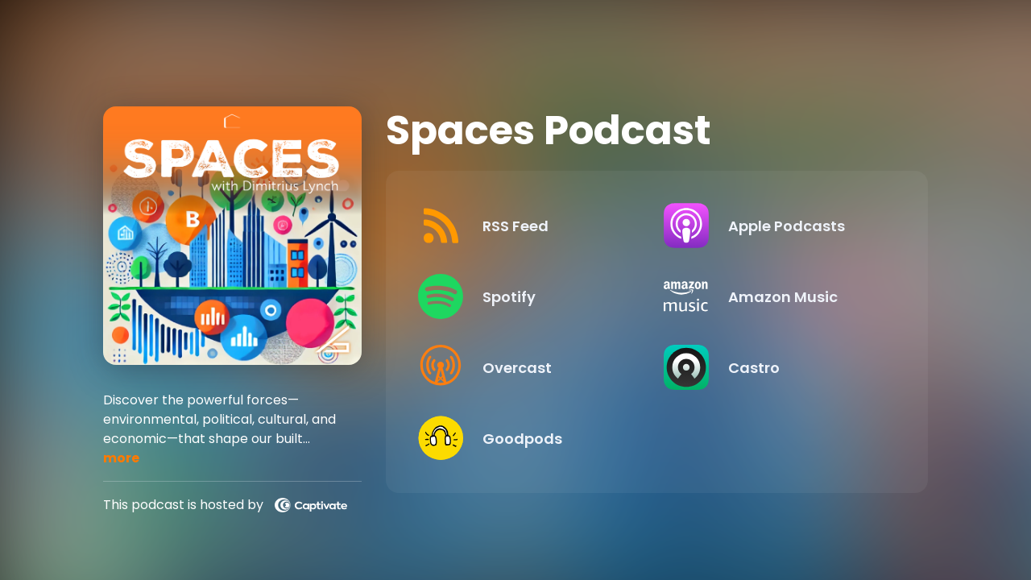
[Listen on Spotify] (528, 296)
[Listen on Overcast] (528, 367)
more (121, 458)
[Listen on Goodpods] (528, 438)
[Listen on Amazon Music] (773, 296)
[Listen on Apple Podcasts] (773, 226)
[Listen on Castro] (773, 367)
